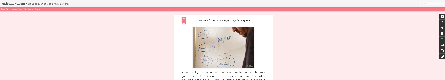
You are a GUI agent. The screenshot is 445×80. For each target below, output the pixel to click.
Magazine (14, 9)
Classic (3, 9)
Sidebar (25, 9)
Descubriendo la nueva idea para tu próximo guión (223, 20)
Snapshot (30, 9)
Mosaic (20, 9)
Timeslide (37, 9)
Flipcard (8, 9)
